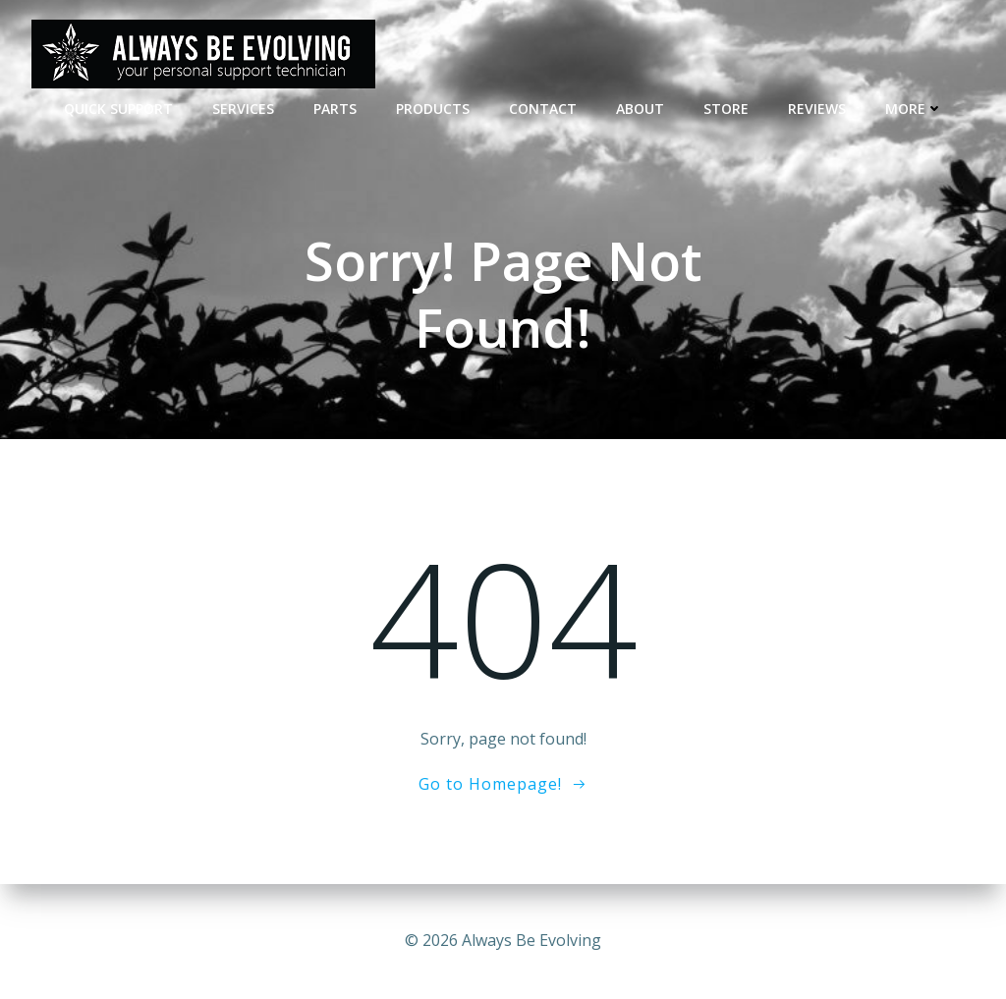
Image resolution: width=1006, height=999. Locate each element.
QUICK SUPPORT (118, 108)
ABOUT (640, 108)
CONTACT (543, 108)
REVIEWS (817, 108)
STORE (726, 108)
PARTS (335, 108)
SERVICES (243, 108)
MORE (914, 108)
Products (433, 108)
